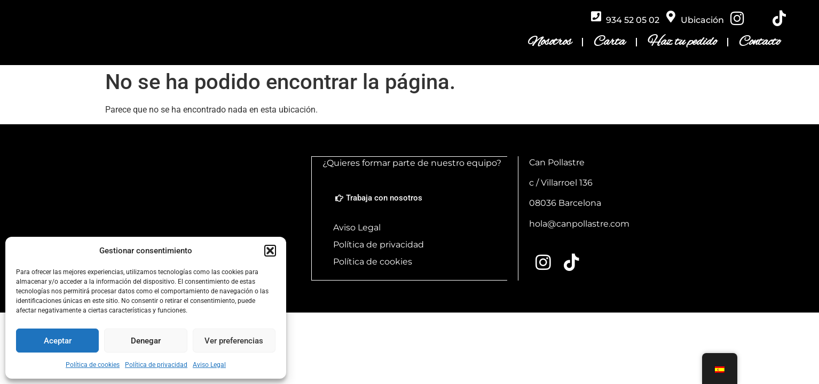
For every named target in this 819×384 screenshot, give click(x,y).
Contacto (759, 43)
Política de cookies (93, 365)
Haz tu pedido (682, 43)
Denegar (146, 341)
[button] (270, 250)
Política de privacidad (156, 365)
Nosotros (549, 43)
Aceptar (58, 341)
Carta (609, 43)
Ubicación (702, 20)
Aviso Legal (209, 365)
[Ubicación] (670, 17)
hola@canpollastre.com (579, 225)
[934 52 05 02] (596, 17)
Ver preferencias (233, 341)
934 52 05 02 (632, 20)
